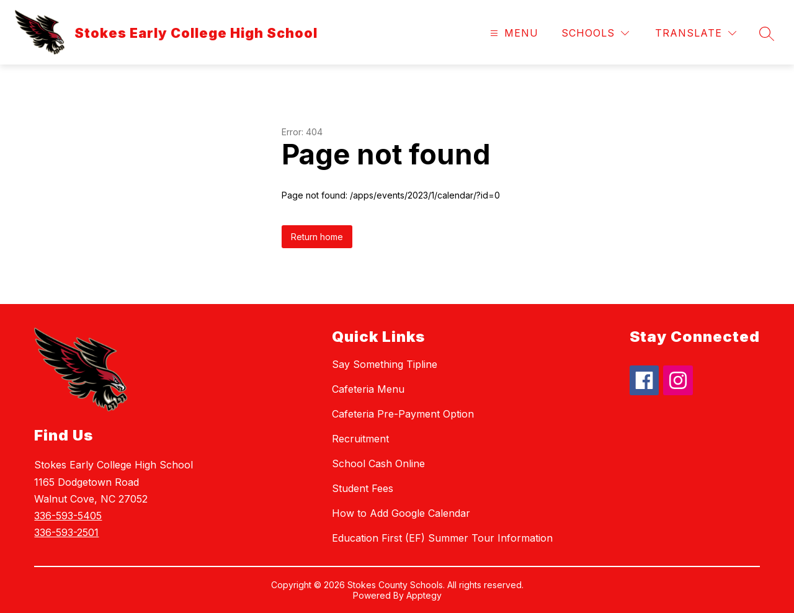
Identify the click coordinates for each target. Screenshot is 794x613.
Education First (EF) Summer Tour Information (442, 538)
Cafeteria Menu (368, 389)
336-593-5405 (68, 515)
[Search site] (766, 33)
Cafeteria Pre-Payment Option (403, 414)
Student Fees (362, 488)
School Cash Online (378, 463)
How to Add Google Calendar (401, 513)
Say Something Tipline (384, 364)
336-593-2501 (66, 532)
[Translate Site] (695, 33)
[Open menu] (512, 33)
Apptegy (424, 595)
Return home (317, 236)
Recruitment (360, 438)
